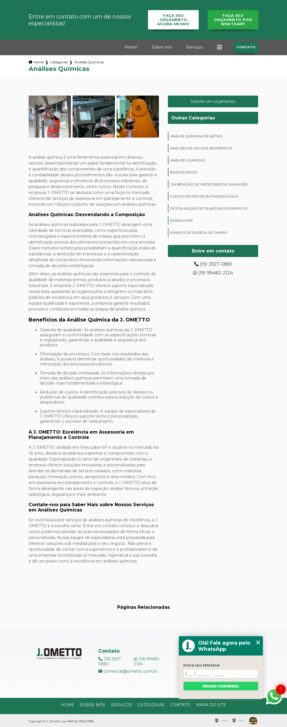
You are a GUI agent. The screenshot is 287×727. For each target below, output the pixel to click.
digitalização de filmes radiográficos (208, 208)
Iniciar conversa (221, 686)
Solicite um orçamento (213, 101)
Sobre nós (162, 47)
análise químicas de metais (196, 136)
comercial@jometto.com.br (127, 671)
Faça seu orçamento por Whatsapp (233, 19)
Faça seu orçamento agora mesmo (173, 19)
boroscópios (183, 172)
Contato (246, 47)
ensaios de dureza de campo (198, 232)
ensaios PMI (181, 220)
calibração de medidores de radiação (209, 184)
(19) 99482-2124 (213, 272)
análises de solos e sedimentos (201, 148)
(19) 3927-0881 (213, 264)
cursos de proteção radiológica (204, 196)
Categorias (59, 62)
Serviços (194, 47)
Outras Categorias (193, 118)
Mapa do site (211, 704)
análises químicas (187, 160)
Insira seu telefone (201, 665)
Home (131, 47)
